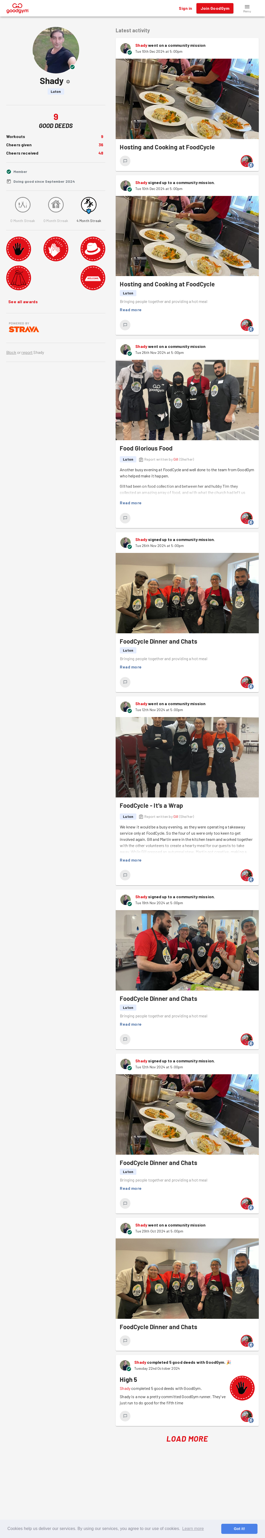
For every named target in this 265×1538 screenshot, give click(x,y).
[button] (247, 8)
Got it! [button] (239, 1529)
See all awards (23, 301)
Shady (141, 45)
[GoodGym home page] (17, 7)
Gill (175, 459)
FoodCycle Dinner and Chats (158, 641)
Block (11, 352)
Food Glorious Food (146, 448)
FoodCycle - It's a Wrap (151, 805)
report (27, 352)
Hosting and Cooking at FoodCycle (167, 147)
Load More (187, 1438)
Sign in (185, 8)
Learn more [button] (193, 1528)
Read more (131, 309)
